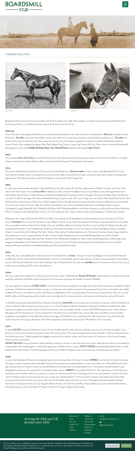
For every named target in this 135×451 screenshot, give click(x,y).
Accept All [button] (126, 446)
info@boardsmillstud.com (109, 419)
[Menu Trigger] (125, 4)
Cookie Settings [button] (112, 446)
